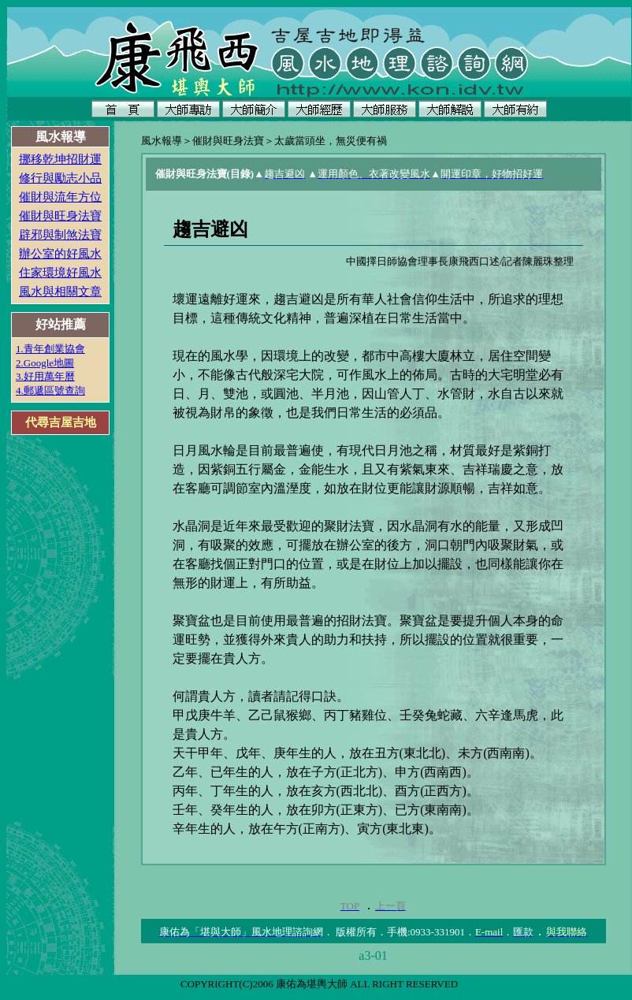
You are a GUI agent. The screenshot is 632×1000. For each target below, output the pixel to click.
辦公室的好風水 (60, 253)
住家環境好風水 (60, 272)
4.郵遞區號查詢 (50, 390)
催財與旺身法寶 (60, 216)
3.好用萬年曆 (45, 376)
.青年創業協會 (53, 349)
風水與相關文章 (60, 291)
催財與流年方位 (60, 197)
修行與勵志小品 (60, 178)
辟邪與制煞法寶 (60, 235)
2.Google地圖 (45, 363)
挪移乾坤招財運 (60, 159)
